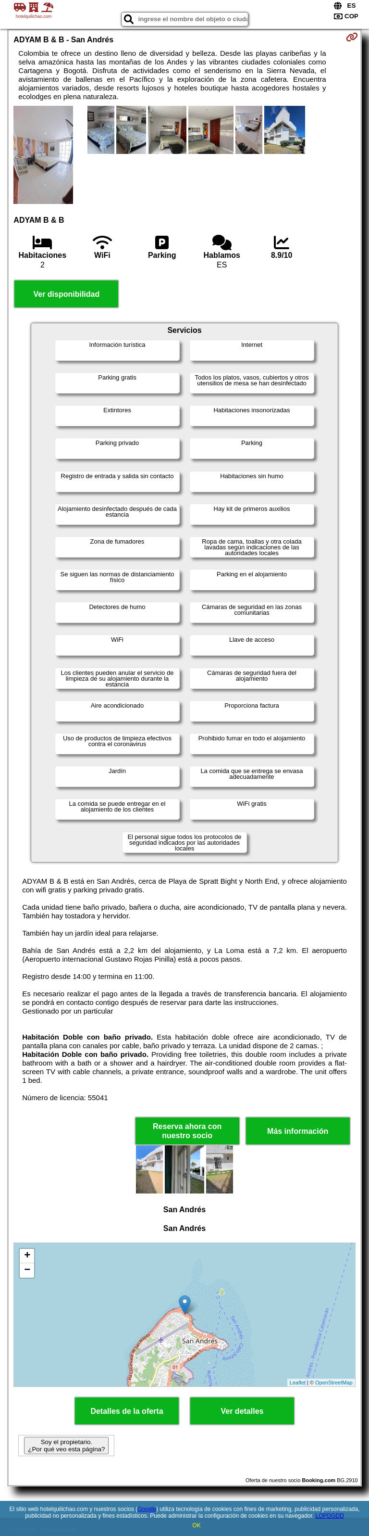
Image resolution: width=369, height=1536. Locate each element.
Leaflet (298, 1382)
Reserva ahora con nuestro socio (187, 1131)
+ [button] (27, 1256)
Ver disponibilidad (66, 294)
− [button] (27, 1270)
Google (146, 1509)
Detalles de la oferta (126, 1411)
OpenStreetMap (334, 1382)
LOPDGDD (330, 1515)
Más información (297, 1131)
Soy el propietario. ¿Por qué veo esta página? (66, 1445)
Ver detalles (242, 1411)
